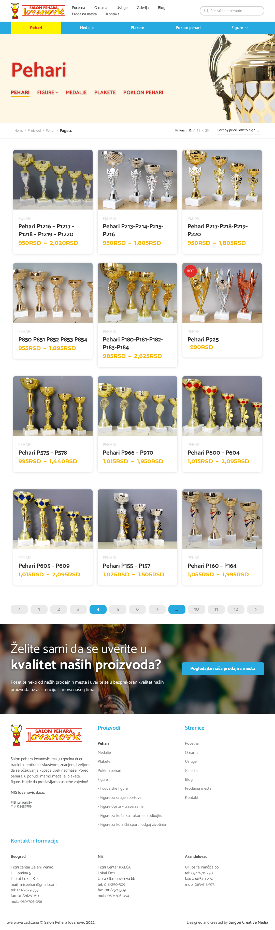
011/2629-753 (27, 890)
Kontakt (191, 798)
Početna (192, 743)
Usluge (191, 761)
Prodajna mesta (198, 788)
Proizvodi (34, 130)
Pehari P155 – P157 (126, 566)
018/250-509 (114, 885)
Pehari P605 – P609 (44, 566)
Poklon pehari (109, 771)
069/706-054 (118, 896)
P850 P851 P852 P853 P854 (52, 340)
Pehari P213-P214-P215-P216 (133, 230)
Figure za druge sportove (120, 798)
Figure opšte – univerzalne (121, 806)
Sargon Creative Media (248, 922)
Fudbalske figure (114, 788)
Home (19, 130)
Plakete (104, 761)
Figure (103, 780)
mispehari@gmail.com (38, 885)
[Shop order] (238, 131)
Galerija (191, 771)
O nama (191, 753)
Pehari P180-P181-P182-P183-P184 (133, 344)
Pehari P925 (203, 340)
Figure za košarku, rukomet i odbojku (131, 816)
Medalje (104, 753)
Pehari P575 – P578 (42, 453)
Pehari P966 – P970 (128, 453)
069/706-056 (31, 902)
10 (196, 609)
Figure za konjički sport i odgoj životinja (133, 825)
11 (216, 609)
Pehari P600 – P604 (213, 453)
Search (206, 11)
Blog (189, 780)
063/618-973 (204, 885)
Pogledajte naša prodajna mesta (222, 668)
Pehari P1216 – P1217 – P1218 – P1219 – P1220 (46, 230)
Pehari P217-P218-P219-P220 (217, 230)
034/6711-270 (202, 873)
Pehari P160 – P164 (212, 566)
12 (236, 609)
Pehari (50, 130)
